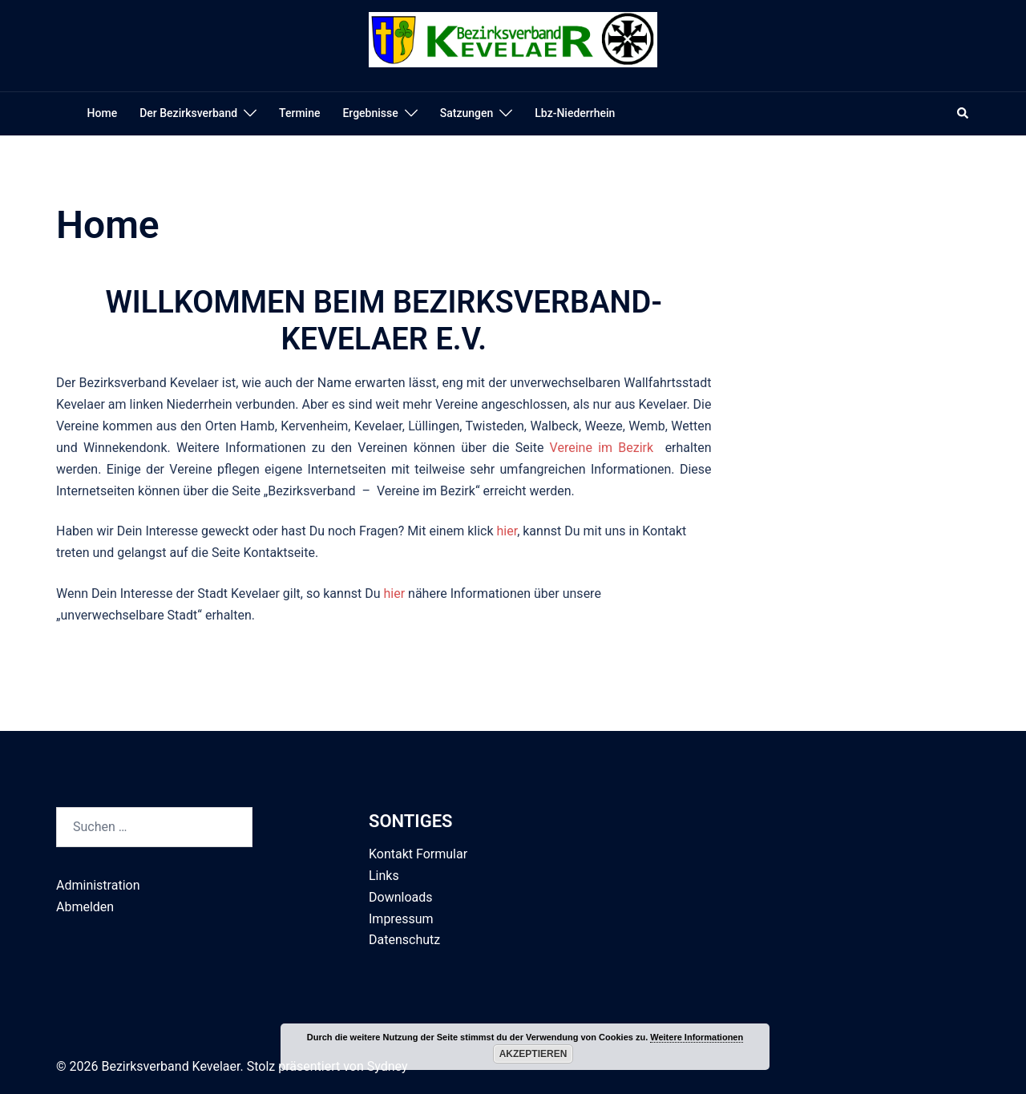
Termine (299, 113)
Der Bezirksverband (188, 113)
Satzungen (467, 113)
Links (384, 875)
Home (102, 113)
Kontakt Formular (418, 854)
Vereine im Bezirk (602, 447)
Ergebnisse (370, 113)
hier (506, 531)
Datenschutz (404, 939)
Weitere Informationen (696, 1037)
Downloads (400, 897)
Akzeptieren (533, 1054)
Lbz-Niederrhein (575, 113)
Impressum (401, 918)
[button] (963, 113)
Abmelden (85, 906)
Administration (98, 885)
